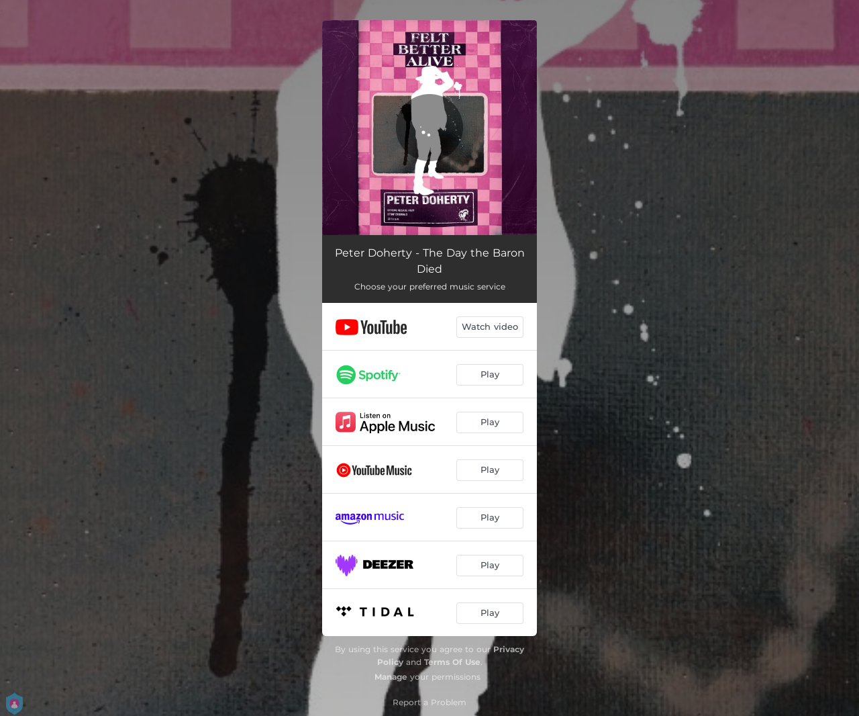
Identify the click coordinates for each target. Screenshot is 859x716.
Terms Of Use (452, 662)
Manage (390, 677)
